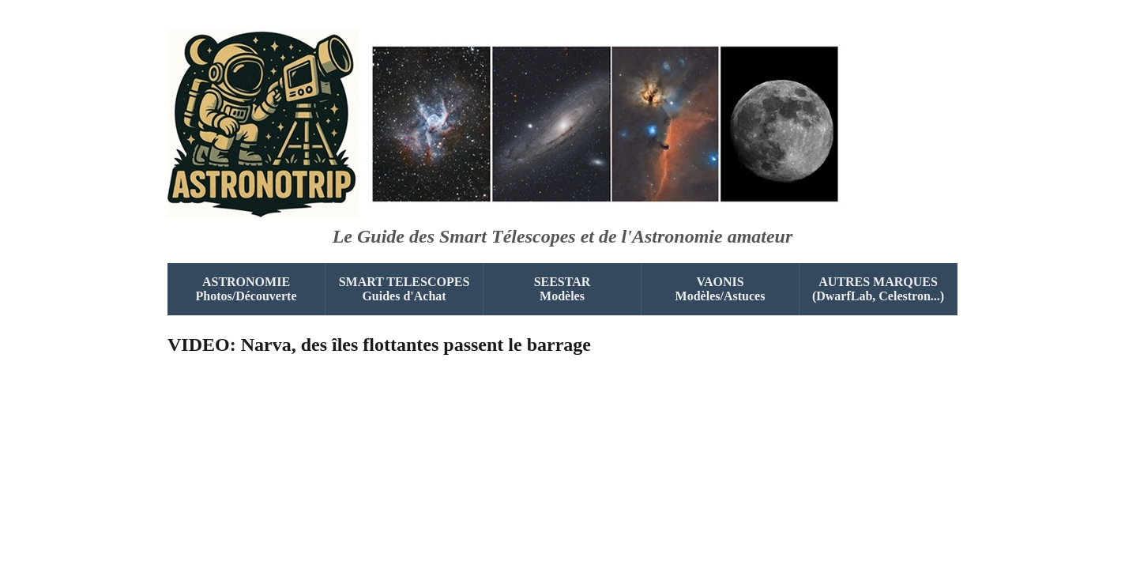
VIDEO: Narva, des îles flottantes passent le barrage (379, 344)
